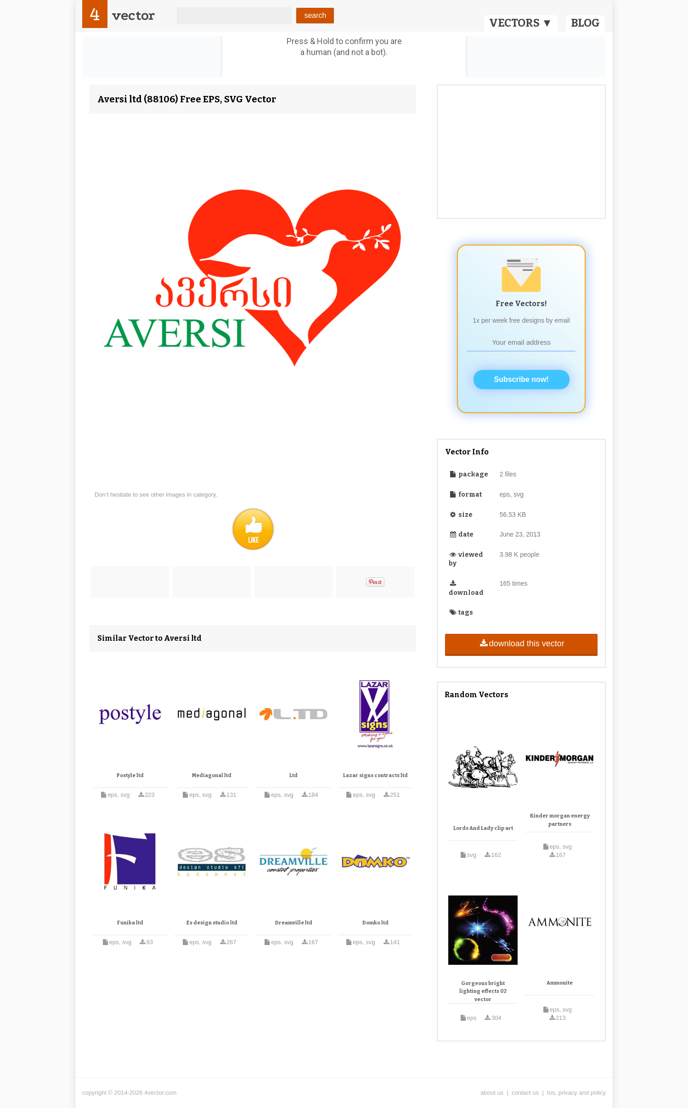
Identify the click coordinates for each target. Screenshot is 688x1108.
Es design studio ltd (211, 923)
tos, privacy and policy (576, 1092)
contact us (525, 1092)
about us (491, 1092)
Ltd (293, 775)
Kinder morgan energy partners (560, 820)
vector (133, 15)
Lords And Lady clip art (483, 828)
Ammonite (560, 983)
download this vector (521, 643)
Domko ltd (375, 923)
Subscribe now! (521, 379)
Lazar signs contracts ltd (375, 775)
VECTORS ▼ (521, 23)
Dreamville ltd (293, 923)
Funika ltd (130, 923)
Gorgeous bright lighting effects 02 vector (483, 991)
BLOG (585, 23)
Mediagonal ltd (211, 775)
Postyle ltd (130, 775)
